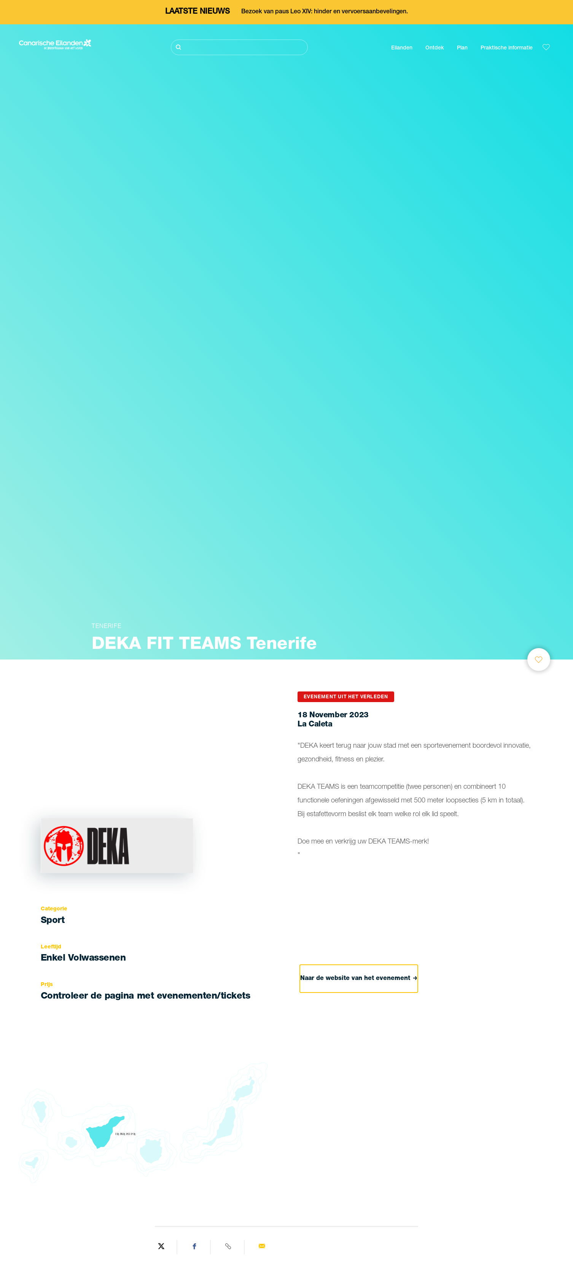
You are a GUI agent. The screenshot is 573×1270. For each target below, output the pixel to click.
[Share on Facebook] (195, 1247)
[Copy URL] (228, 1247)
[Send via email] (261, 1247)
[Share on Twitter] (161, 1247)
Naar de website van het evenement (358, 979)
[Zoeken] (239, 47)
